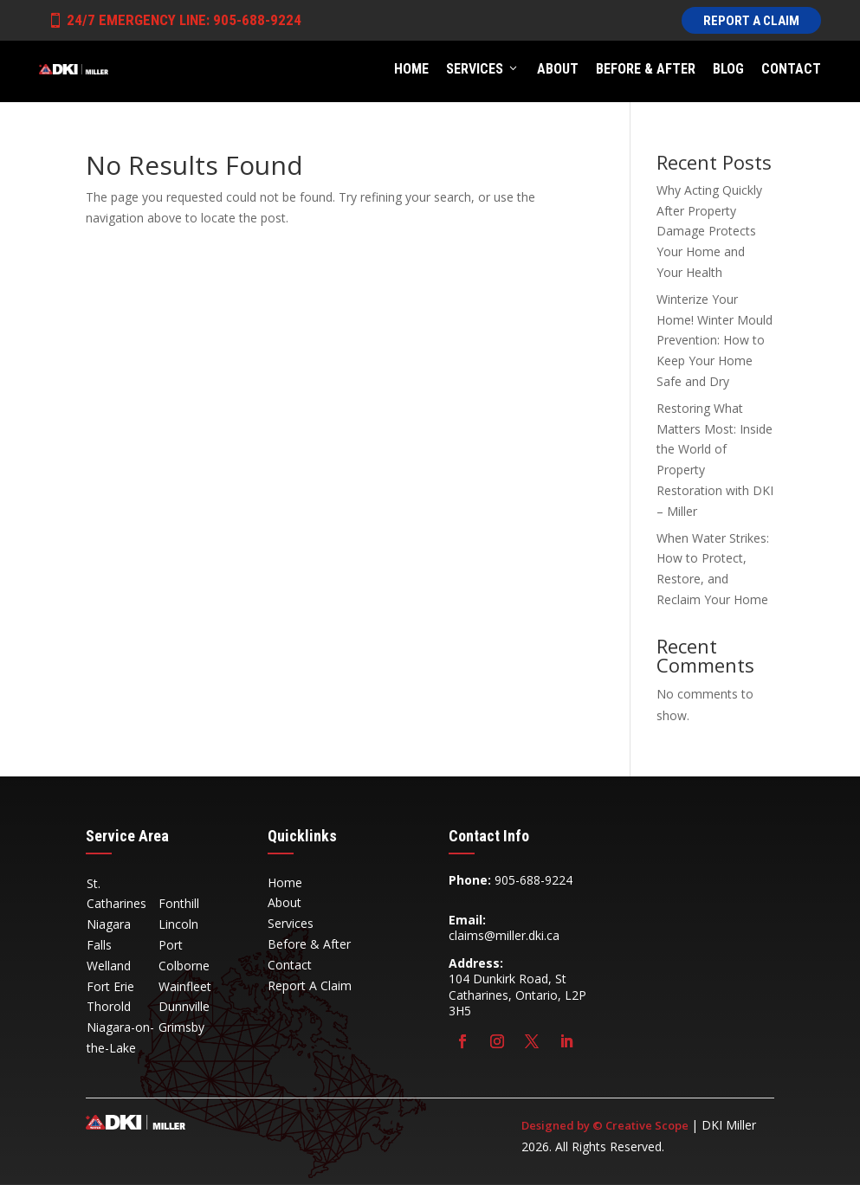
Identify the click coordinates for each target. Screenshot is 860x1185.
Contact (791, 69)
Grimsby (181, 1027)
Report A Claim (751, 21)
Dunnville (184, 1006)
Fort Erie (110, 986)
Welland (109, 965)
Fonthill (178, 903)
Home (411, 69)
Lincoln (178, 924)
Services (483, 69)
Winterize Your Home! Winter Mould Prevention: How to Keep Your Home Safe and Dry (714, 340)
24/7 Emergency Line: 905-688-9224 (174, 20)
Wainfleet (184, 986)
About (558, 69)
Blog (728, 69)
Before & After (645, 69)
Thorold (109, 1006)
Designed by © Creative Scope (606, 1125)
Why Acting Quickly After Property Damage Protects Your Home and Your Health (709, 231)
